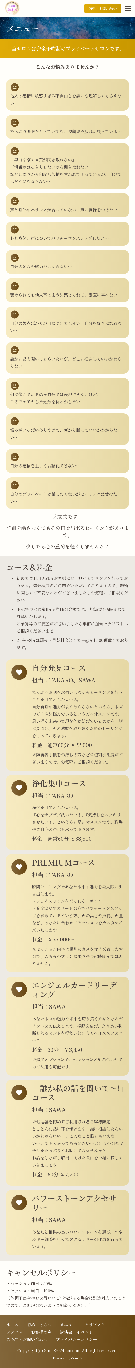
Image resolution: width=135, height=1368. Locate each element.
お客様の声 (41, 1332)
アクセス (14, 1332)
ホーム (12, 1325)
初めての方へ (39, 1325)
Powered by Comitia (67, 1358)
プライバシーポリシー (76, 1339)
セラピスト (95, 1325)
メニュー (68, 1325)
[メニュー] (127, 8)
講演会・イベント (76, 1332)
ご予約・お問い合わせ (26, 1339)
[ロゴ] (12, 8)
